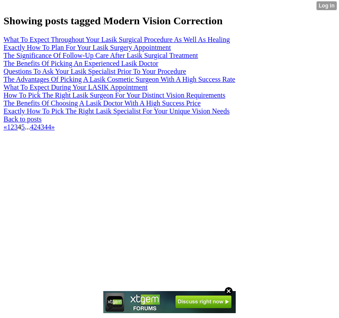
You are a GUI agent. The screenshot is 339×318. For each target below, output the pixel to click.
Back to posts (22, 119)
